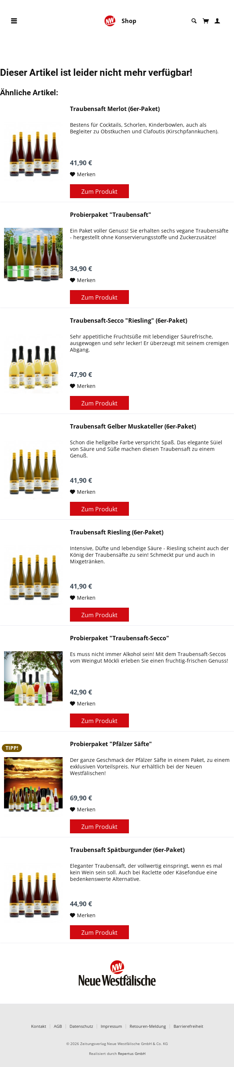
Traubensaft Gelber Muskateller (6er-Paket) (133, 426)
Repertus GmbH (131, 1053)
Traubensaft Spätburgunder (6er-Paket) (127, 850)
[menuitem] (14, 21)
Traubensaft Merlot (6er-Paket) (115, 109)
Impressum (111, 1026)
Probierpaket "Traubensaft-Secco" (119, 638)
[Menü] (14, 21)
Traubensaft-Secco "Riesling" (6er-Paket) (128, 321)
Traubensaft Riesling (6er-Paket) (116, 532)
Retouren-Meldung (148, 1026)
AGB (58, 1026)
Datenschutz (81, 1026)
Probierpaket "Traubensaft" (110, 215)
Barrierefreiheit (188, 1026)
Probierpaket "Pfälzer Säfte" (111, 744)
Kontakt (38, 1026)
